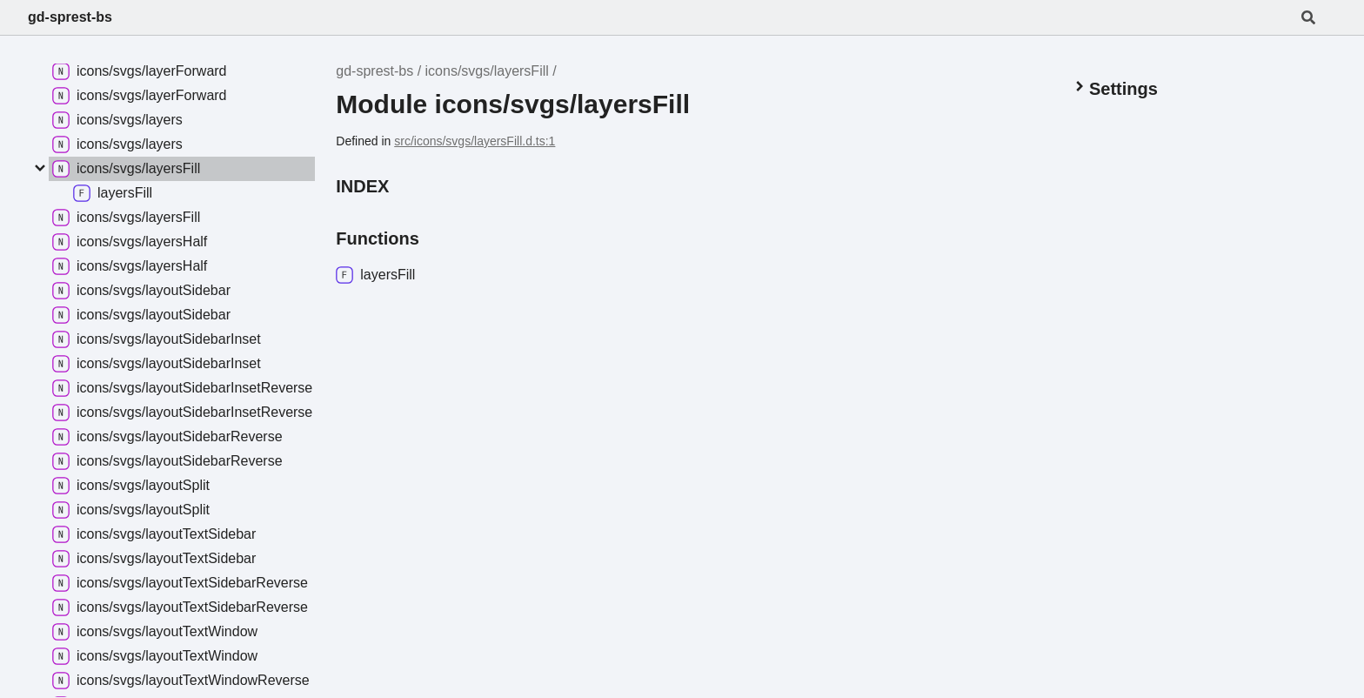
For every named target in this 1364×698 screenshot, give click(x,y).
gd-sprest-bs (70, 17)
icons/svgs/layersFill (487, 71)
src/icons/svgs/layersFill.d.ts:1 (474, 141)
